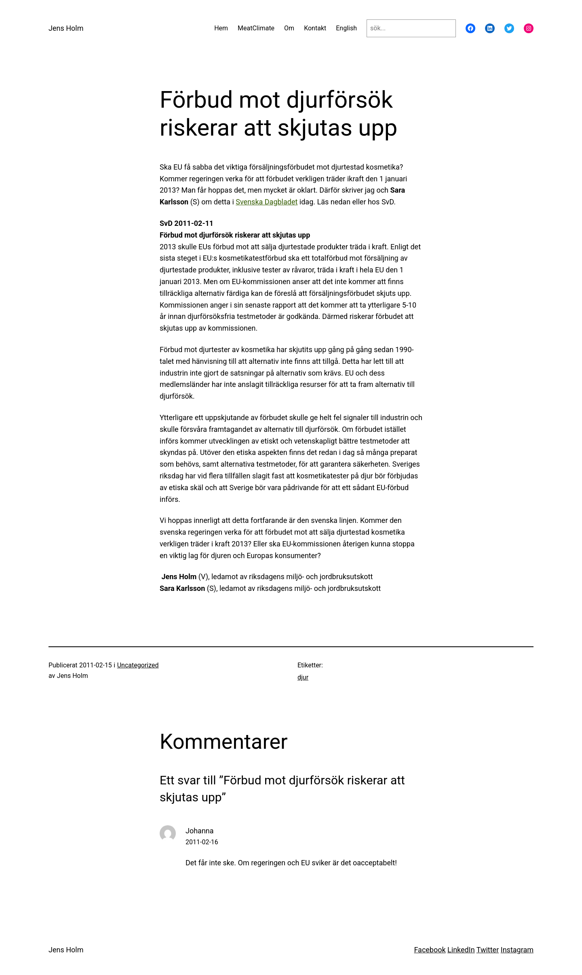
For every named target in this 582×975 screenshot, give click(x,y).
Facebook (429, 949)
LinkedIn (461, 949)
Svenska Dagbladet (266, 202)
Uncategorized (138, 665)
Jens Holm (65, 28)
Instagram (517, 949)
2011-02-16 (202, 842)
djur (302, 677)
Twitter (488, 949)
